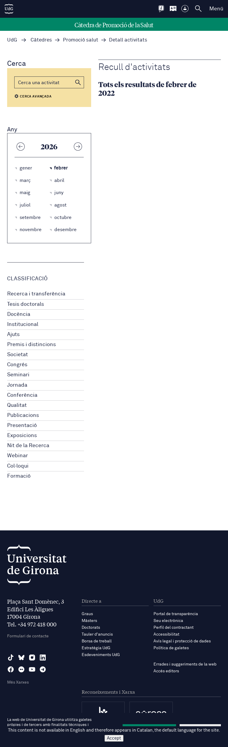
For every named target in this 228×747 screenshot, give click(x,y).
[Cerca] (49, 82)
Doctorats (91, 628)
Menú (216, 9)
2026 (49, 146)
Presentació (22, 425)
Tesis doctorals (25, 304)
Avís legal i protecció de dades (182, 641)
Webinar (17, 455)
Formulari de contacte (28, 636)
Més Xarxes (18, 682)
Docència (18, 314)
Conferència (22, 395)
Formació (19, 476)
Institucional (22, 324)
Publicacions (23, 415)
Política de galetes (171, 648)
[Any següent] (78, 146)
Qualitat (17, 405)
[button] (78, 82)
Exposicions (22, 435)
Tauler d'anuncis (97, 634)
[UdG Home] (9, 9)
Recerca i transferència (36, 294)
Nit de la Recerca (28, 445)
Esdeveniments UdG (101, 655)
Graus (87, 614)
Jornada (17, 385)
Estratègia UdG (96, 648)
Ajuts (13, 334)
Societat (17, 354)
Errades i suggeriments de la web (184, 664)
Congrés (17, 364)
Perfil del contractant (173, 628)
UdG (12, 40)
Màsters (89, 621)
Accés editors (166, 671)
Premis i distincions (31, 344)
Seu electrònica (168, 621)
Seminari (18, 375)
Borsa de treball (97, 641)
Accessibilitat (166, 634)
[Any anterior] (20, 146)
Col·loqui (17, 466)
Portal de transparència (175, 614)
